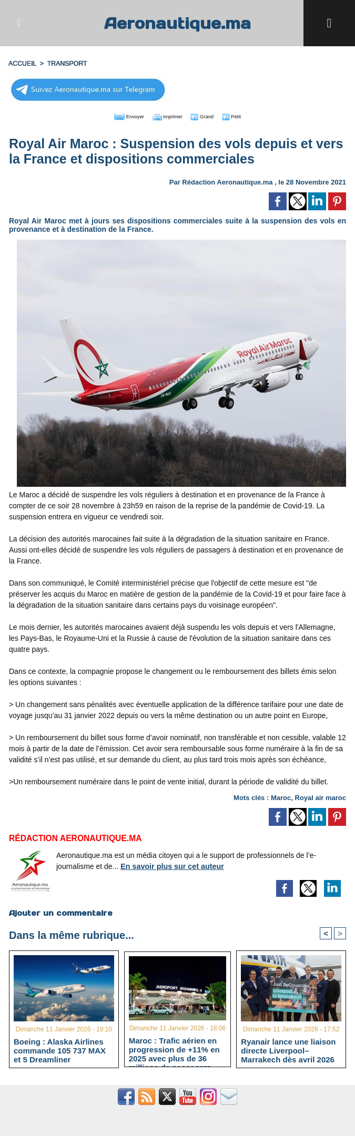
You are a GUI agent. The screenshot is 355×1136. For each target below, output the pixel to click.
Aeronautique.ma (177, 23)
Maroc (281, 797)
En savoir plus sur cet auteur (170, 865)
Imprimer (165, 115)
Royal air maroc (320, 797)
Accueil (22, 63)
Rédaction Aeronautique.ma (227, 181)
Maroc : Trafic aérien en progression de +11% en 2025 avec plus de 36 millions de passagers (174, 1049)
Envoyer (117, 115)
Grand (209, 115)
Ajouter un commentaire (60, 912)
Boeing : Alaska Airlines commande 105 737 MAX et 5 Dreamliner (60, 1050)
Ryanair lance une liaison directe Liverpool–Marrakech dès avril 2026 (288, 1050)
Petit (244, 115)
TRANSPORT (65, 63)
